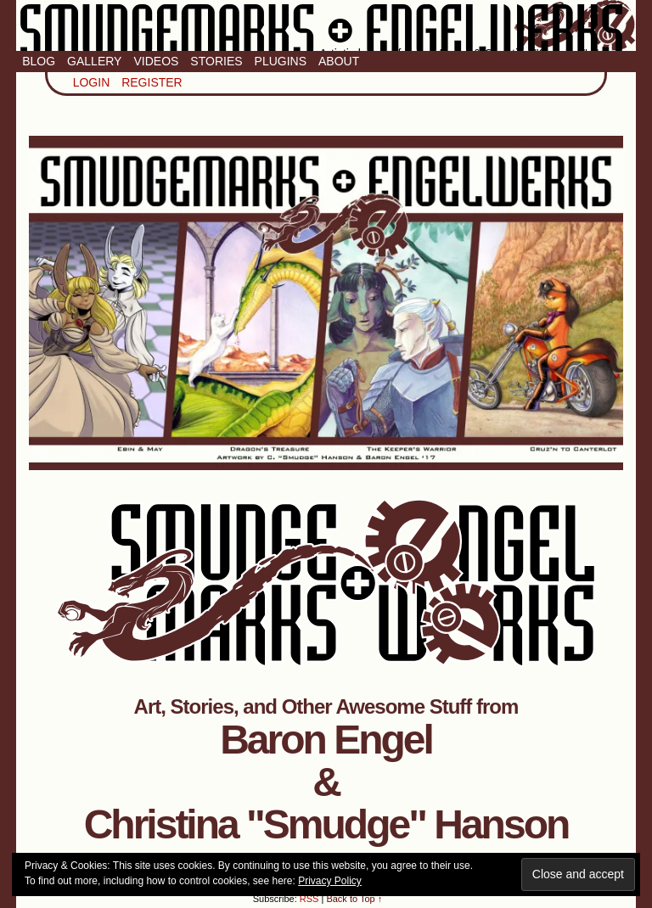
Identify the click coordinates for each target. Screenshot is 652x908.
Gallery (94, 61)
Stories (216, 61)
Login (91, 82)
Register (152, 82)
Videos (155, 61)
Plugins (280, 61)
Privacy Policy (330, 881)
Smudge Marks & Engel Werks (326, 25)
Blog (38, 61)
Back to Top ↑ (354, 899)
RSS (309, 899)
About (338, 61)
